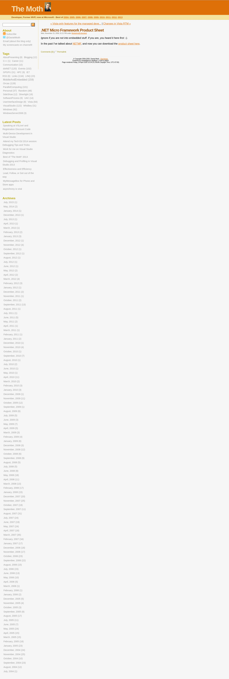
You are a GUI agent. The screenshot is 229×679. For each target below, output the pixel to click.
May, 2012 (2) (10, 270)
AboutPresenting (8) (12, 57)
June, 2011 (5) (10, 317)
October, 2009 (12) (13, 402)
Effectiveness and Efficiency (17, 169)
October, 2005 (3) (12, 607)
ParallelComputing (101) (15, 87)
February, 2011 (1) (12, 334)
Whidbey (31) (29, 106)
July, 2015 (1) (10, 202)
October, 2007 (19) (13, 505)
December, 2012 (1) (13, 240)
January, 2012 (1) (12, 287)
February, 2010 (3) (12, 385)
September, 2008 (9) (13, 458)
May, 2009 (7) (10, 424)
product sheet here (128, 43)
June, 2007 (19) (11, 522)
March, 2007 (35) (12, 535)
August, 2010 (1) (12, 360)
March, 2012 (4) (11, 279)
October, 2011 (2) (12, 300)
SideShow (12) (10, 94)
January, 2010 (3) (12, 390)
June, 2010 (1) (10, 368)
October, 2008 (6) (12, 454)
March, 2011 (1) (11, 330)
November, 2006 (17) (14, 552)
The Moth (27, 9)
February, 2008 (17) (13, 488)
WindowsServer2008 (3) (14, 113)
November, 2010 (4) (13, 347)
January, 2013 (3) (12, 236)
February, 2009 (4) (12, 437)
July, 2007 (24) (10, 518)
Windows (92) (10, 109)
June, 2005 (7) (10, 624)
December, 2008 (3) (13, 445)
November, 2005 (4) (13, 603)
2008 (90, 17)
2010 (102, 17)
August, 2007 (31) (12, 513)
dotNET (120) (10, 68)
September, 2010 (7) (13, 356)
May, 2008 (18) (11, 475)
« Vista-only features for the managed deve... (75, 23)
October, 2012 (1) (12, 249)
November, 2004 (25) (14, 654)
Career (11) (17, 61)
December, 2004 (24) (14, 650)
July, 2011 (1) (10, 313)
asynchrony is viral (12, 189)
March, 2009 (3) (11, 432)
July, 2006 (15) (10, 569)
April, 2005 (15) (11, 633)
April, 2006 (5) (10, 581)
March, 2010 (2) (11, 381)
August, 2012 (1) (12, 257)
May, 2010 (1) (10, 373)
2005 (72, 17)
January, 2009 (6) (12, 441)
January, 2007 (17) (13, 543)
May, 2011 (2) (10, 321)
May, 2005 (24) (11, 628)
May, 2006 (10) (11, 577)
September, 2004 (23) (14, 662)
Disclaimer (104, 59)
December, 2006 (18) (14, 547)
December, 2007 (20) (14, 496)
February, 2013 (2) (12, 232)
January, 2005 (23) (13, 645)
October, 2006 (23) (13, 556)
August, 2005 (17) (12, 616)
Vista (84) (33, 102)
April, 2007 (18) (11, 530)
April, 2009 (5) (10, 428)
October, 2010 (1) (12, 351)
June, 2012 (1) (10, 266)
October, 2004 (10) (13, 658)
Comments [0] (47, 52)
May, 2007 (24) (11, 526)
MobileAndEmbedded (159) (18, 79)
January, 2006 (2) (12, 594)
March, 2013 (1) (11, 228)
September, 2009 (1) (13, 407)
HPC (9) (21, 72)
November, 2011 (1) (13, 296)
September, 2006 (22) (14, 560)
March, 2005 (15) (12, 637)
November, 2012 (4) (13, 245)
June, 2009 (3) (10, 420)
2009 (96, 17)
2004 (66, 17)
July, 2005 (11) (10, 620)
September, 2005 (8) (13, 611)
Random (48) (25, 90)
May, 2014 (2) (10, 206)
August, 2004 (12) (12, 667)
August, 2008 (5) (12, 462)
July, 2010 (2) (10, 364)
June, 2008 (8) (10, 471)
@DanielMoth (11, 37)
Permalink (61, 52)
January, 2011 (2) (12, 339)
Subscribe (9, 33)
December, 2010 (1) (13, 343)
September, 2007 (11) (14, 509)
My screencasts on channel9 (17, 45)
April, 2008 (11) (11, 479)
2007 (84, 17)
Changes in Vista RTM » (117, 23)
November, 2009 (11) (14, 398)
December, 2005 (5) (13, 599)
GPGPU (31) (9, 72)
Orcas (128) (9, 83)
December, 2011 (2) (13, 292)
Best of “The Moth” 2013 (15, 157)
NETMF (77, 43)
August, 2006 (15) (12, 564)
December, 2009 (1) (13, 394)
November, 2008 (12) (14, 449)
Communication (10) (13, 65)
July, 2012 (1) (10, 262)
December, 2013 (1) (13, 215)
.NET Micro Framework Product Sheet (72, 30)
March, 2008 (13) (12, 483)
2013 (120, 17)
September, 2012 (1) (13, 253)
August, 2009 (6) (12, 411)
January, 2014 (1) (12, 211)
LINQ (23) (30, 76)
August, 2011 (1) (12, 309)
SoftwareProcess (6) (13, 98)
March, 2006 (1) (11, 586)
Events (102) (24, 68)
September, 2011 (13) (14, 304)
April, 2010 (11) (11, 377)
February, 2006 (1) (12, 590)
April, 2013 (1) (10, 223)
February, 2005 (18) (13, 641)
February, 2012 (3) (12, 283)
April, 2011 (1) (10, 326)
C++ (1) (6, 61)
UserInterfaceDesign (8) (14, 102)
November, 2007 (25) (14, 501)
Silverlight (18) (26, 94)
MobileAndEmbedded (79, 33)
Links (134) (18, 76)
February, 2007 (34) (13, 539)
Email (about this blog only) (17, 41)
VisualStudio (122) (12, 105)
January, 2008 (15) (13, 492)
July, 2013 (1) (10, 219)
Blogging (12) (30, 57)
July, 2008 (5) (10, 466)
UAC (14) (28, 98)
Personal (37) (10, 90)
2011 (108, 17)
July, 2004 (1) (10, 671)
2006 (78, 17)
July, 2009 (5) (10, 415)
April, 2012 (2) (10, 275)
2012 (114, 17)
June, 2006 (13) (11, 573)
